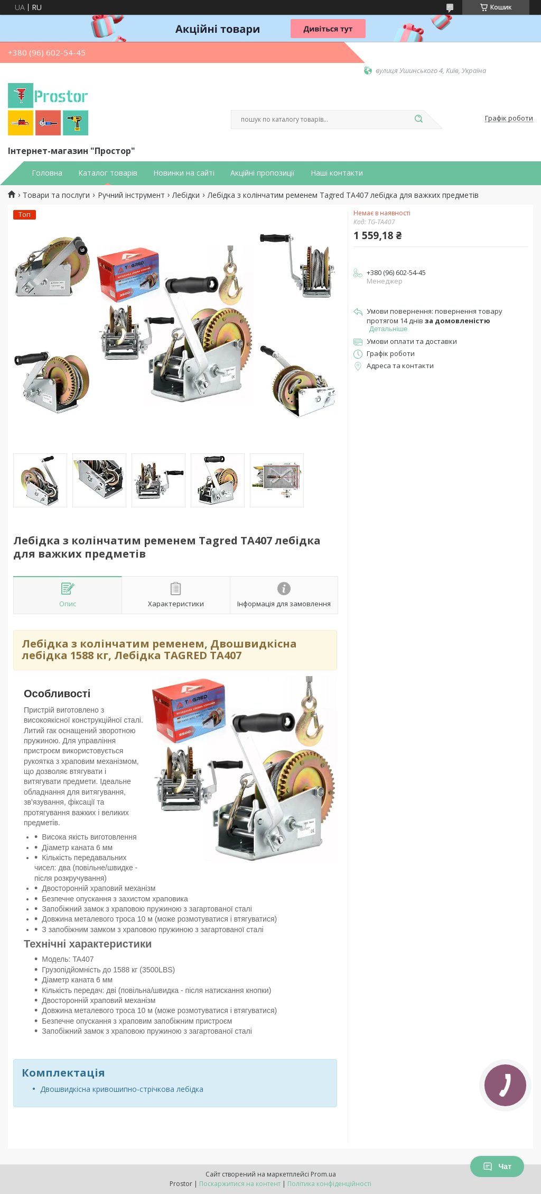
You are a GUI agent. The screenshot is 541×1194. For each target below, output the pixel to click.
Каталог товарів (107, 173)
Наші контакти (337, 173)
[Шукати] (418, 119)
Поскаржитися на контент (240, 1183)
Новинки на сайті (183, 173)
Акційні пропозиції (262, 173)
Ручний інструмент (131, 195)
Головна (47, 173)
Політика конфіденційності (329, 1183)
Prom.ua (323, 1174)
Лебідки (186, 195)
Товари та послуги (56, 195)
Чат (497, 1166)
